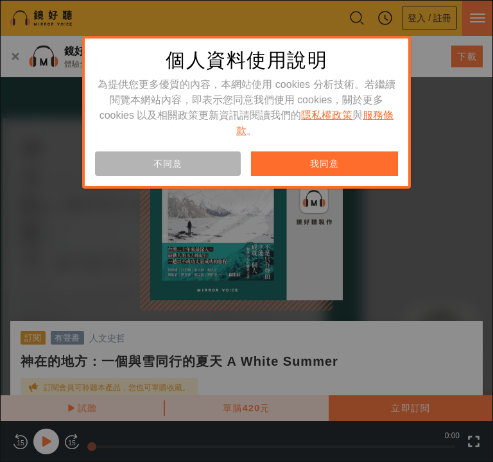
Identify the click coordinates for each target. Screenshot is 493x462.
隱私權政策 (326, 115)
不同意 (167, 163)
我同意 (324, 163)
